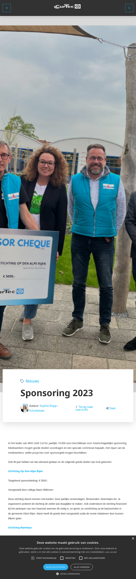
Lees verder (111, 552)
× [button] (133, 538)
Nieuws (29, 381)
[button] (111, 408)
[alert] (68, 557)
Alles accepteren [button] (55, 567)
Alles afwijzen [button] (82, 567)
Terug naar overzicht (84, 408)
